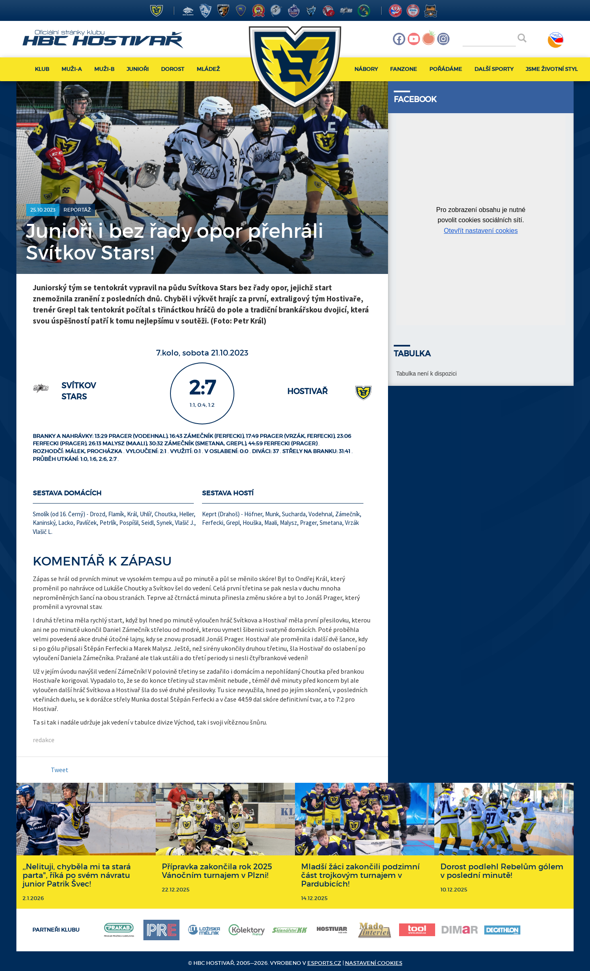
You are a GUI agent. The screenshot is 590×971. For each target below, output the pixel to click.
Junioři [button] (138, 69)
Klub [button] (42, 69)
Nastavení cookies (373, 963)
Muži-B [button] (104, 69)
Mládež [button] (208, 69)
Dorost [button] (172, 69)
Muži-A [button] (71, 69)
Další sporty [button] (493, 69)
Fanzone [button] (403, 69)
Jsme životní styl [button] (552, 69)
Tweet (59, 770)
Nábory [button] (366, 69)
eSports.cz (324, 963)
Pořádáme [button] (445, 69)
